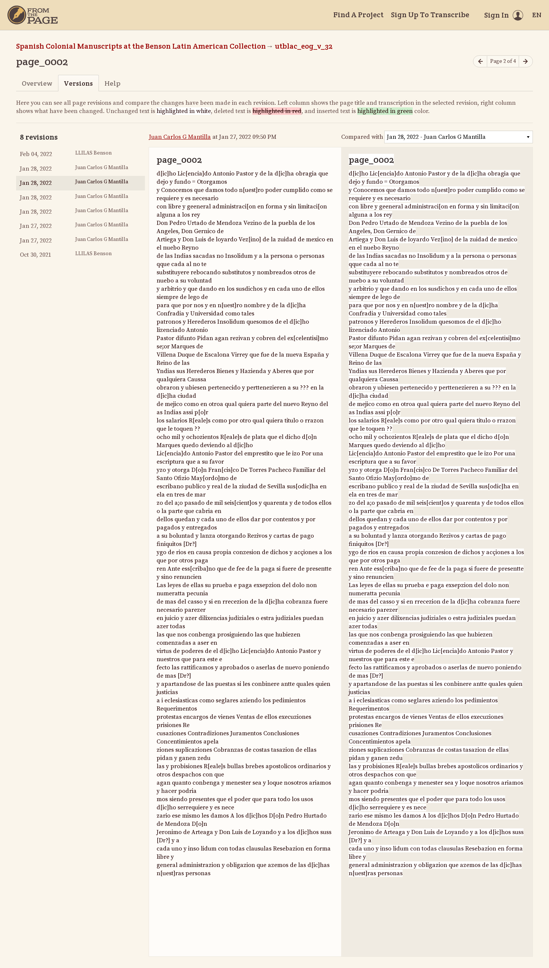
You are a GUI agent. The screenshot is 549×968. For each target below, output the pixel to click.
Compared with (362, 137)
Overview (37, 83)
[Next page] (526, 61)
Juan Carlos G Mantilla (180, 137)
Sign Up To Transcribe (430, 14)
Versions (78, 83)
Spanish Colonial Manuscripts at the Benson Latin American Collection (141, 46)
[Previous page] (480, 61)
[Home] (32, 15)
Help (112, 83)
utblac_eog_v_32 (304, 46)
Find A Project (358, 14)
